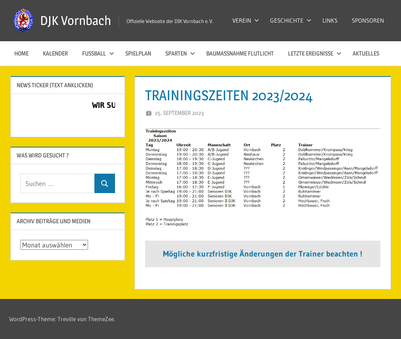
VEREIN (245, 20)
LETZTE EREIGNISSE (315, 53)
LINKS (330, 20)
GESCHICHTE (290, 20)
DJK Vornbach (75, 20)
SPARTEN (180, 53)
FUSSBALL (98, 53)
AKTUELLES (366, 53)
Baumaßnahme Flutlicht (240, 53)
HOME (21, 53)
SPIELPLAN (138, 53)
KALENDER (55, 53)
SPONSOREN (368, 20)
